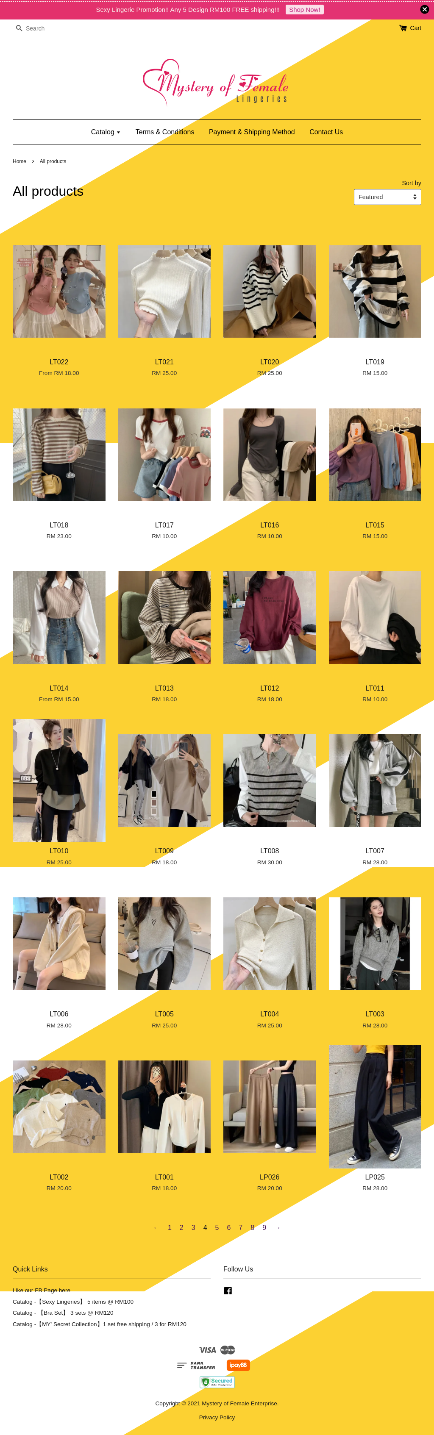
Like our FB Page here (41, 1290)
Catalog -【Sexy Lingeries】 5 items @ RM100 (73, 1302)
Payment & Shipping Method (252, 132)
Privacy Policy (217, 1417)
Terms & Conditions (165, 132)
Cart (415, 28)
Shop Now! (304, 9)
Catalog (106, 132)
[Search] (38, 28)
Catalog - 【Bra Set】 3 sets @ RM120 (63, 1313)
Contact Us (326, 132)
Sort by (411, 183)
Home (19, 161)
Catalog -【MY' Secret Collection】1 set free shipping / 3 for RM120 (99, 1324)
